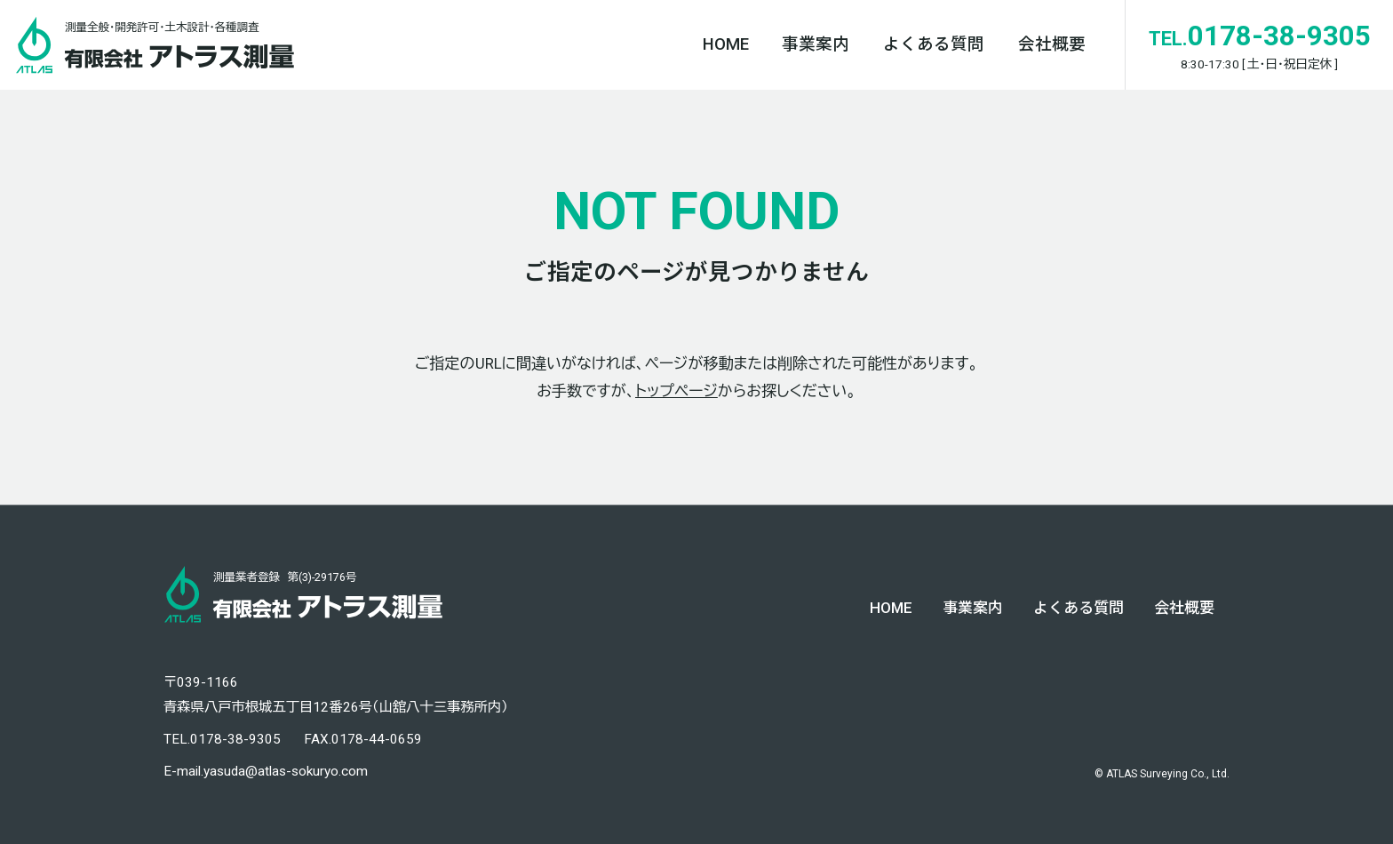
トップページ (676, 391)
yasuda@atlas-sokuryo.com (285, 771)
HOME (726, 44)
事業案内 (815, 44)
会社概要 (1052, 44)
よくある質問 (933, 44)
